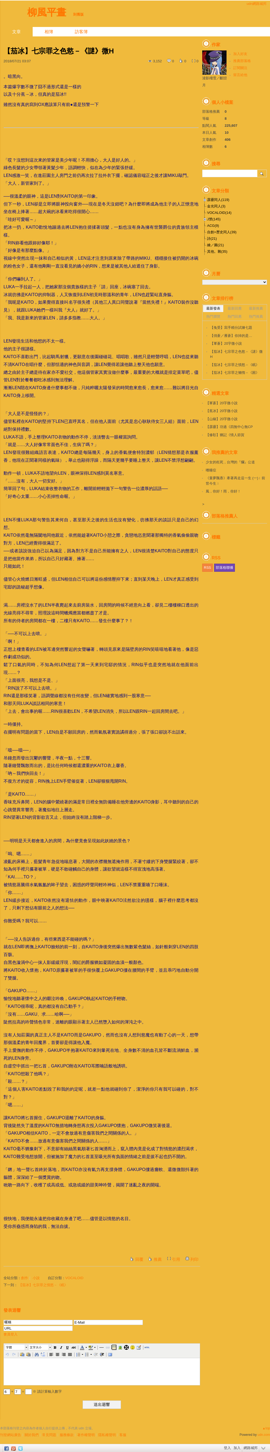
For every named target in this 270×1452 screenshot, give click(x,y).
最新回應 (235, 308)
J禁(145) (214, 219)
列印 (194, 1259)
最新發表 (213, 308)
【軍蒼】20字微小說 (226, 343)
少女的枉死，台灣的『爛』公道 (230, 462)
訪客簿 (81, 31)
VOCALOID (74, 1278)
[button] (16, 1347)
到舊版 (78, 14)
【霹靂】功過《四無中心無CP (229, 427)
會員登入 (11, 1334)
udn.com (264, 1435)
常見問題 (49, 1435)
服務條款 (67, 1435)
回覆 (139, 1259)
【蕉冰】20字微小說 (222, 411)
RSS (207, 568)
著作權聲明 (86, 1435)
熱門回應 (235, 316)
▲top (266, 1428)
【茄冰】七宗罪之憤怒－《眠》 (43, 1285)
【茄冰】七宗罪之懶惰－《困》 (234, 373)
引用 (176, 1259)
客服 (122, 1435)
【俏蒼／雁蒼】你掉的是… (231, 336)
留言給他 (240, 75)
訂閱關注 (240, 68)
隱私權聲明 (107, 1435)
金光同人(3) (216, 206)
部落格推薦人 (225, 516)
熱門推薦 (256, 316)
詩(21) (212, 239)
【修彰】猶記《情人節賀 (225, 435)
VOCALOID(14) (219, 213)
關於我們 (32, 1435)
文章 (16, 31)
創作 (24, 1278)
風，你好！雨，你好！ (223, 491)
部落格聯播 (224, 568)
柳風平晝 (46, 12)
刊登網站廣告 (10, 1435)
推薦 (158, 1259)
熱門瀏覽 (213, 316)
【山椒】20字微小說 (222, 419)
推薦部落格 (242, 61)
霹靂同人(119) (218, 200)
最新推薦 (256, 308)
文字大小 (36, 1347)
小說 (36, 1278)
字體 (9, 1347)
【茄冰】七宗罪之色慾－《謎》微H (236, 354)
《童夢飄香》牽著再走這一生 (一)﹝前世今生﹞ (235, 480)
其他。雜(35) (217, 251)
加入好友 (240, 54)
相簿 (49, 31)
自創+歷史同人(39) (222, 232)
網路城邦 (251, 1448)
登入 (227, 1448)
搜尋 (262, 173)
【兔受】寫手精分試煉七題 (231, 328)
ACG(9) (213, 226)
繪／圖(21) (215, 245)
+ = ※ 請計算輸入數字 (33, 1391)
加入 (237, 1448)
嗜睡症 (211, 470)
